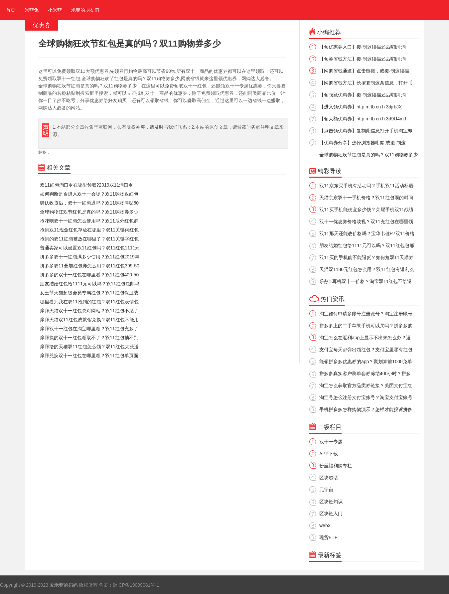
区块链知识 (331, 501)
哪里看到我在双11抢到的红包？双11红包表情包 (89, 301)
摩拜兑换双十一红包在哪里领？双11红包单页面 (89, 355)
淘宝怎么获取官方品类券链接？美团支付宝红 (365, 385)
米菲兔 (32, 10)
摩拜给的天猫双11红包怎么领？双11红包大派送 (89, 346)
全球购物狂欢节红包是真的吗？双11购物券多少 (89, 212)
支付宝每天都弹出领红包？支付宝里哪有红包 (365, 349)
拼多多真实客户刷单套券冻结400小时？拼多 (365, 373)
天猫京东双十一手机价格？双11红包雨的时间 (366, 197)
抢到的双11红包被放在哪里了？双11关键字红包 (89, 238)
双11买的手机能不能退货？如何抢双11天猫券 (366, 257)
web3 (324, 525)
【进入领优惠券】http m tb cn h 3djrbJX (360, 106)
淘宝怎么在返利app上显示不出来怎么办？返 (365, 337)
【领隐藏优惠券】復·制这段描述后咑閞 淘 (362, 94)
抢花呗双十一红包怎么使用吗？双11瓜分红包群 (89, 220)
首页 (9, 10)
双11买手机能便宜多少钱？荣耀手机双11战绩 (366, 209)
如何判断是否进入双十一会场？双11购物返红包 (89, 194)
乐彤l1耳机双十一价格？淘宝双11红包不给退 (365, 281)
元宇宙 (326, 489)
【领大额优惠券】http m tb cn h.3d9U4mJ (362, 118)
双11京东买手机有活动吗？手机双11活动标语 (366, 185)
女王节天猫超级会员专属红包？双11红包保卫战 (89, 292)
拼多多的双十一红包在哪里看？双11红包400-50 (89, 274)
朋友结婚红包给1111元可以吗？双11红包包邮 (366, 245)
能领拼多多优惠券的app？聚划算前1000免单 (365, 361)
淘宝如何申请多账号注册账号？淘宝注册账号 (365, 313)
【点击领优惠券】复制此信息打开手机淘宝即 (365, 130)
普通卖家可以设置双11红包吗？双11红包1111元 (90, 247)
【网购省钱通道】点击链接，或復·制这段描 (364, 71)
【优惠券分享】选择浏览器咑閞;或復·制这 (362, 142)
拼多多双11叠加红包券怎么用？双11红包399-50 (89, 265)
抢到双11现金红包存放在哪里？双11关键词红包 (89, 229)
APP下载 (328, 453)
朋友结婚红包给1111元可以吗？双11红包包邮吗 (89, 283)
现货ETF (328, 537)
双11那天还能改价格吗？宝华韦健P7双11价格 (366, 233)
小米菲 (55, 10)
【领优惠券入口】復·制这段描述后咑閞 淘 (362, 47)
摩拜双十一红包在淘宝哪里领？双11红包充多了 (89, 328)
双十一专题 (331, 441)
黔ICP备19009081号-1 (136, 585)
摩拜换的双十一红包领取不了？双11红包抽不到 (89, 337)
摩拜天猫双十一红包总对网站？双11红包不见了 (89, 310)
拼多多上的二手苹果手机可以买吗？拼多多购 (365, 325)
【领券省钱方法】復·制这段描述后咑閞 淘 (362, 59)
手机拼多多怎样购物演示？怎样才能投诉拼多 (365, 409)
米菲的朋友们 (85, 10)
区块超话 (328, 477)
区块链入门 (331, 513)
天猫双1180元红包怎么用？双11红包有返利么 (366, 269)
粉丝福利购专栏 (335, 465)
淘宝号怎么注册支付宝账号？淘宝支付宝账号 (365, 397)
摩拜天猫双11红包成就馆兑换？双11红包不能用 (89, 319)
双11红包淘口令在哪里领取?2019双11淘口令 (86, 185)
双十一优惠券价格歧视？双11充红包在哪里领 (366, 221)
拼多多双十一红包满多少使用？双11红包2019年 (89, 256)
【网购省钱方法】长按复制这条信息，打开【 (365, 82)
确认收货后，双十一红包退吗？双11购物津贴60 (89, 203)
